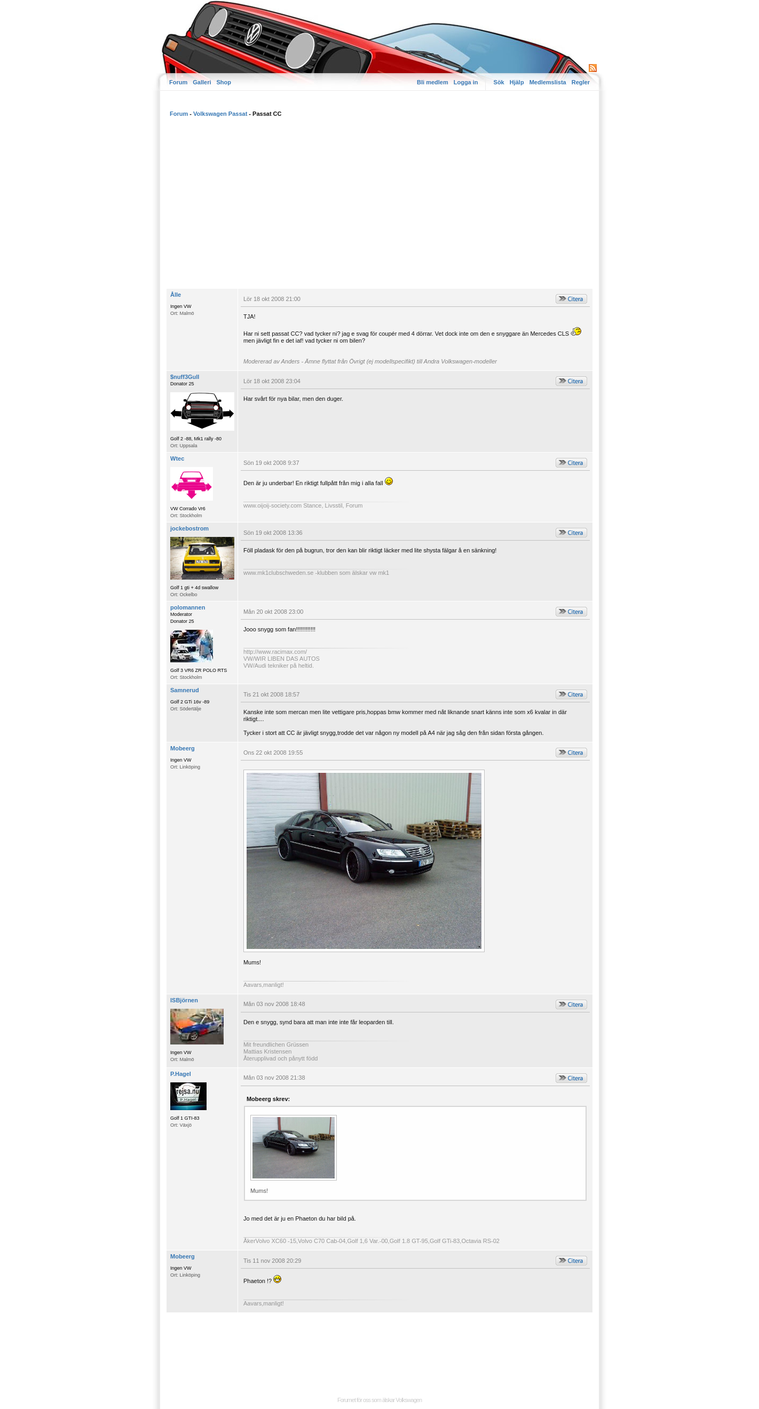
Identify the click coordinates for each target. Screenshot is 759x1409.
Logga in (466, 82)
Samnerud (184, 690)
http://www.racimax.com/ (275, 651)
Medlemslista (547, 82)
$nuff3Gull (184, 377)
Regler (581, 82)
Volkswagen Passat (220, 113)
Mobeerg (182, 748)
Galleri (202, 82)
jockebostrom (189, 528)
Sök (499, 82)
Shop (223, 82)
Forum (178, 82)
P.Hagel (180, 1074)
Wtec (177, 458)
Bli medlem (432, 82)
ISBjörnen (184, 1000)
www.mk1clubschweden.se (278, 572)
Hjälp (517, 82)
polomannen (187, 607)
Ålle (175, 294)
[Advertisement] (379, 208)
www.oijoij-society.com (272, 505)
